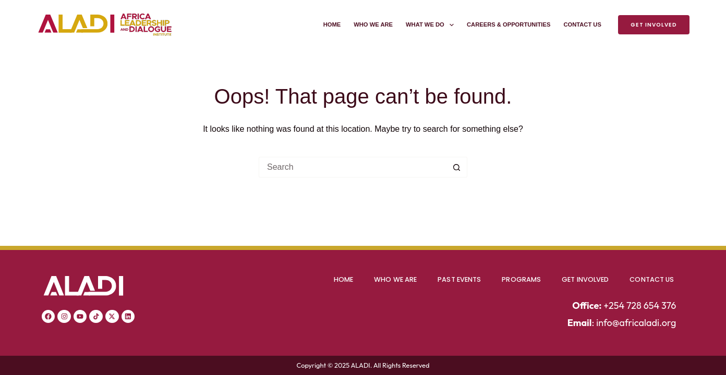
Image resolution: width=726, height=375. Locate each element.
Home (332, 24)
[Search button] (456, 167)
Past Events (459, 279)
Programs (521, 279)
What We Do (432, 25)
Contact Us (582, 24)
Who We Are (373, 24)
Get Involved (654, 25)
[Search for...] (352, 167)
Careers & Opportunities (508, 24)
